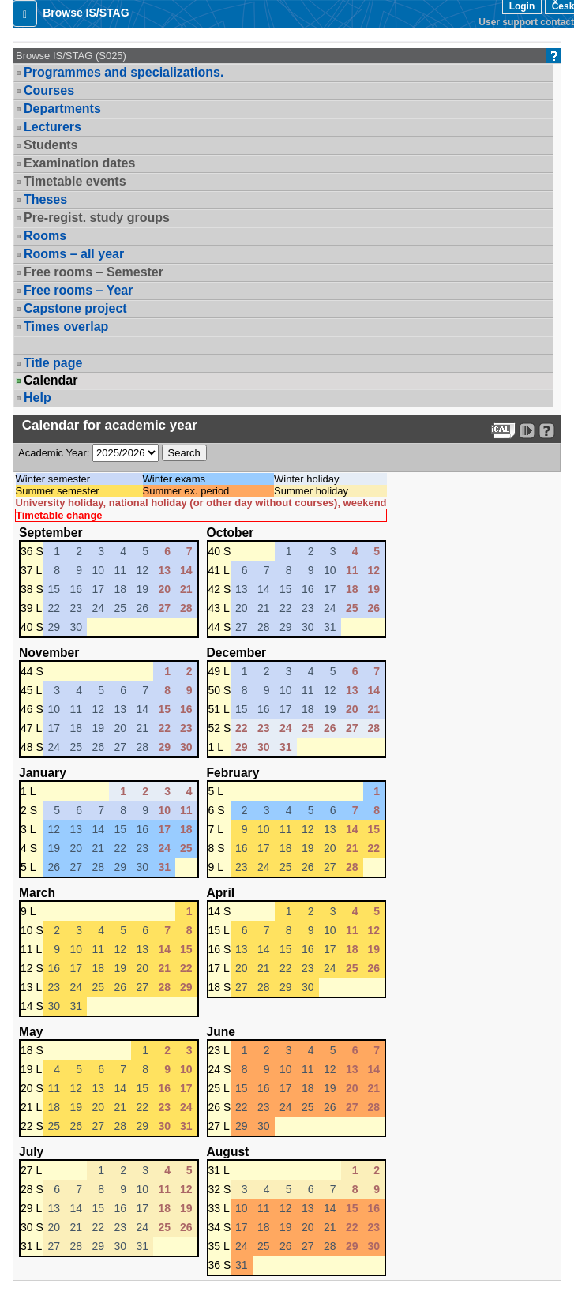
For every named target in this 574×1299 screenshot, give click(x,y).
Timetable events (75, 181)
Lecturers (52, 126)
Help (37, 397)
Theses (45, 199)
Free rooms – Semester (93, 272)
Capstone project (75, 308)
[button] (25, 13)
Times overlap (66, 326)
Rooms (45, 235)
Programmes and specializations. (123, 72)
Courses (49, 90)
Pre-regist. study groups (97, 217)
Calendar (50, 381)
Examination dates (79, 163)
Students (50, 145)
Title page (53, 363)
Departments (62, 108)
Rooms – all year (74, 254)
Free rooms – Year (78, 290)
